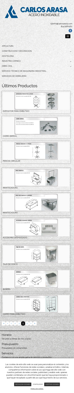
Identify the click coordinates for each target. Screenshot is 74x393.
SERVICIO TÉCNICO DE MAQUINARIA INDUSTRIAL (24, 71)
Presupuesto (7, 348)
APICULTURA (7, 46)
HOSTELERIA (8, 56)
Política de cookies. (37, 389)
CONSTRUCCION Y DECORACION (37, 52)
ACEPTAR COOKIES (52, 384)
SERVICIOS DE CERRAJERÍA (14, 76)
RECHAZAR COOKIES (22, 384)
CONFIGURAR (38, 384)
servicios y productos (42, 357)
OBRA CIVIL (37, 67)
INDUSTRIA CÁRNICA (37, 62)
